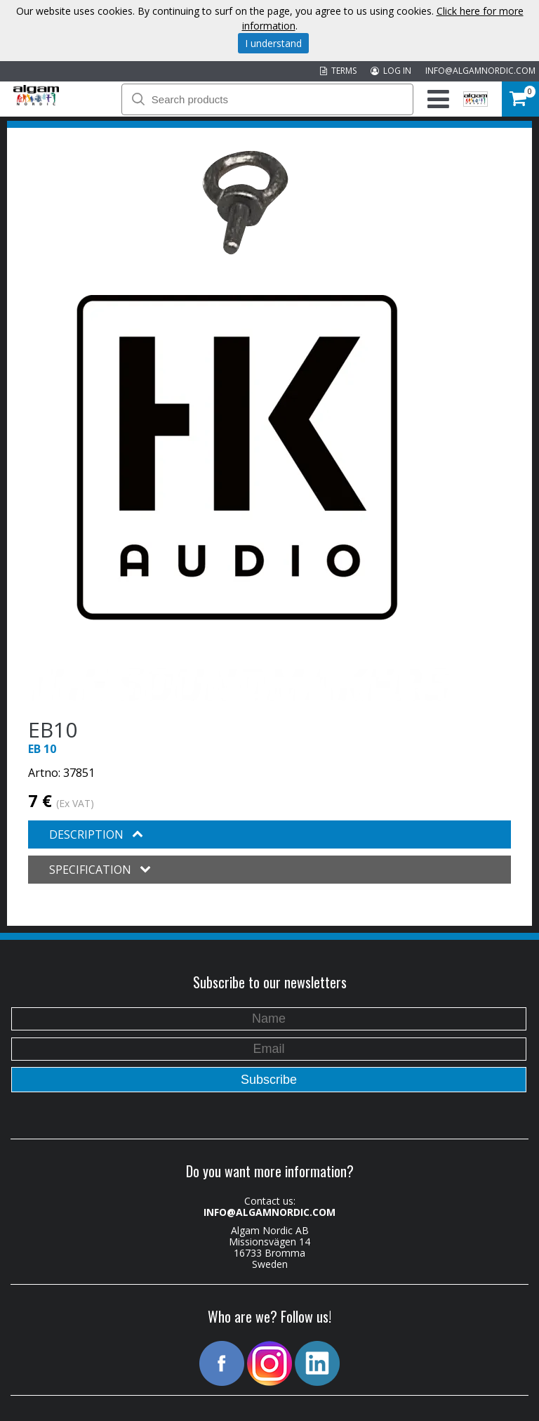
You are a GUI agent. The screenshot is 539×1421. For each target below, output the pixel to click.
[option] (245, 202)
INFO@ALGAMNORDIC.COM (480, 71)
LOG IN (391, 71)
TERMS (338, 71)
